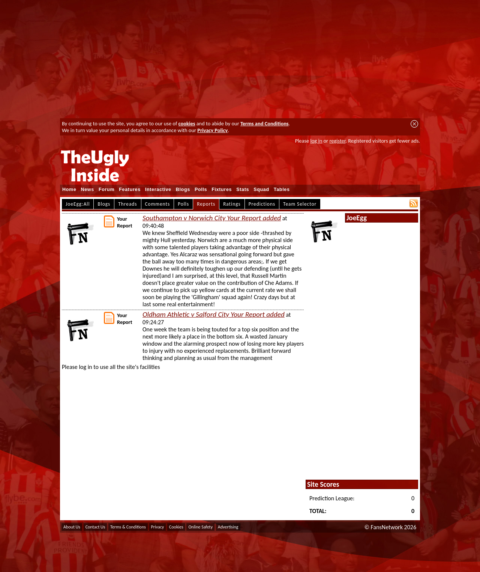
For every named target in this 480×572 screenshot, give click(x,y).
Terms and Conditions (264, 123)
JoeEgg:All (78, 204)
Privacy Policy (212, 130)
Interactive (158, 189)
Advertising (228, 527)
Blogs (183, 189)
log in (316, 140)
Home (69, 189)
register (337, 140)
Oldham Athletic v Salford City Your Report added (213, 314)
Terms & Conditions (128, 527)
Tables (282, 189)
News (87, 189)
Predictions (262, 204)
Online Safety (200, 527)
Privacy (157, 527)
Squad (261, 189)
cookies (186, 123)
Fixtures (222, 189)
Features (130, 189)
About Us (71, 527)
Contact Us (95, 527)
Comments (157, 204)
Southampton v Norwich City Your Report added (211, 218)
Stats (242, 189)
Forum (106, 189)
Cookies (176, 527)
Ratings (232, 204)
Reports (206, 204)
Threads (127, 204)
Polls (201, 189)
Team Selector (299, 204)
